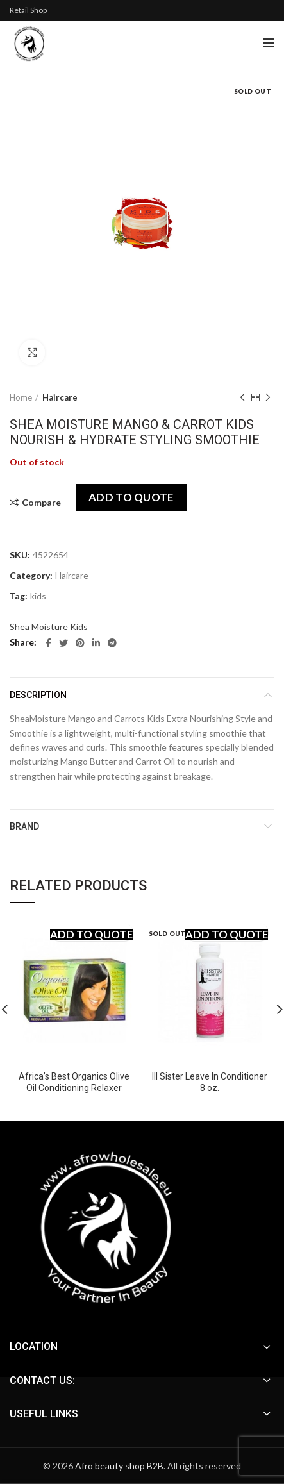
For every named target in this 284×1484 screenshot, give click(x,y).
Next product (268, 398)
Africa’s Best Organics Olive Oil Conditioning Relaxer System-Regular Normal (74, 1088)
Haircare (60, 397)
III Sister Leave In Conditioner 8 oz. (209, 1082)
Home (21, 397)
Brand (24, 826)
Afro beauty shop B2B (119, 1465)
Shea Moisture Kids (49, 626)
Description (38, 695)
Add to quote (131, 497)
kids (38, 596)
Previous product (242, 398)
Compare (41, 502)
